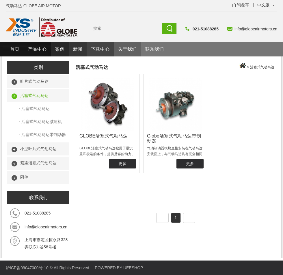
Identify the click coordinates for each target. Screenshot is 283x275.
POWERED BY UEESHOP (119, 267)
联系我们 (154, 49)
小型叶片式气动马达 (38, 148)
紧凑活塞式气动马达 (38, 163)
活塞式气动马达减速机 (41, 121)
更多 (122, 163)
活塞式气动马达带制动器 (43, 134)
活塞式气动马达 (34, 95)
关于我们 (127, 49)
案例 (59, 49)
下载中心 (100, 49)
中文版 (263, 5)
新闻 (77, 49)
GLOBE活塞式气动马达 (103, 135)
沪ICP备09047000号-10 (27, 267)
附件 (24, 177)
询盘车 (243, 5)
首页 (14, 49)
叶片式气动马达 (34, 81)
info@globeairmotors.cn (255, 29)
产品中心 (37, 49)
